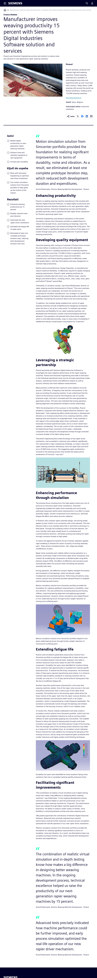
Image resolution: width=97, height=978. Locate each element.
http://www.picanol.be (73, 98)
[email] (91, 116)
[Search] (87, 3)
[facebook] (82, 116)
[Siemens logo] (15, 3)
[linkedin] (87, 116)
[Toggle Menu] (5, 3)
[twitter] (78, 116)
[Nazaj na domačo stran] (5, 10)
